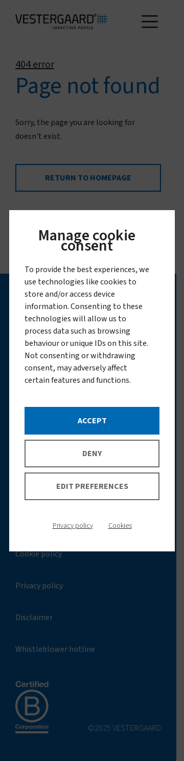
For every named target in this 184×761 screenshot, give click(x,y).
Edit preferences (92, 486)
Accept (92, 420)
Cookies (120, 526)
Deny (92, 453)
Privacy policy (73, 526)
